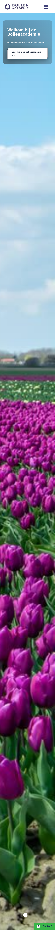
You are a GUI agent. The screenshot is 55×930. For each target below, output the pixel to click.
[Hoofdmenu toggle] (46, 7)
